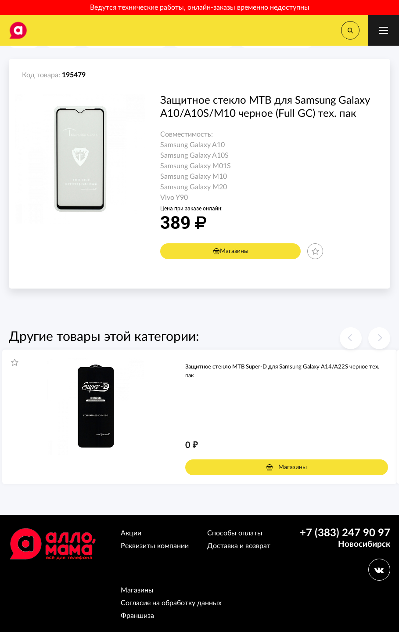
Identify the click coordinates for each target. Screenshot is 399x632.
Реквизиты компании (155, 545)
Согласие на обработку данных (171, 603)
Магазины (230, 251)
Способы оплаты (234, 533)
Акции (131, 533)
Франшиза (137, 615)
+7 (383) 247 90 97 (345, 533)
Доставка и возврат (238, 545)
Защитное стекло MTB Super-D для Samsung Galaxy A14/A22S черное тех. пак (282, 371)
